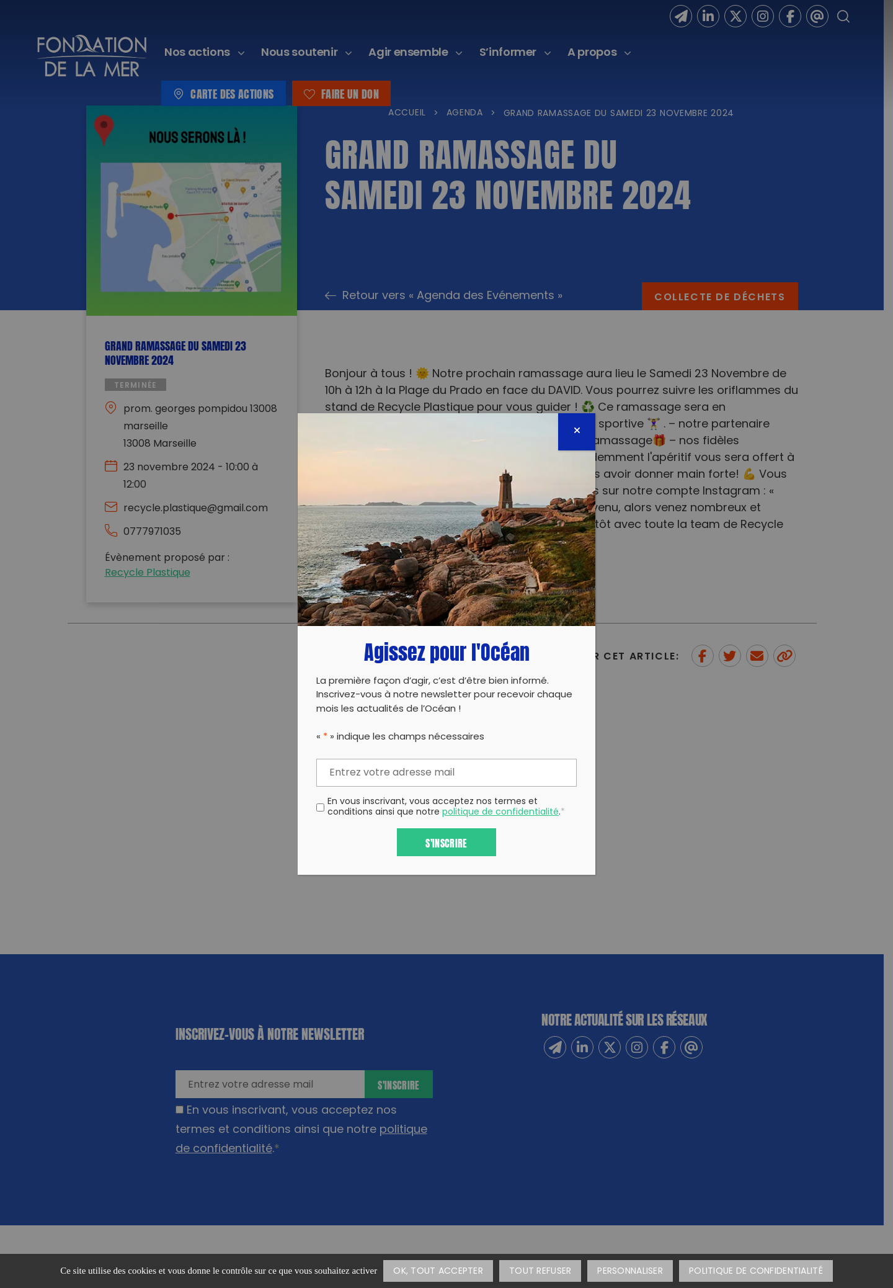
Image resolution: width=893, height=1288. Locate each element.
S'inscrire (446, 842)
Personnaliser (630, 1271)
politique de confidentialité (500, 812)
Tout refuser (540, 1271)
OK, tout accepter (438, 1271)
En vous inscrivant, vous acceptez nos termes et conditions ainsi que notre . (446, 807)
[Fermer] (576, 431)
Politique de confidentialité (756, 1271)
